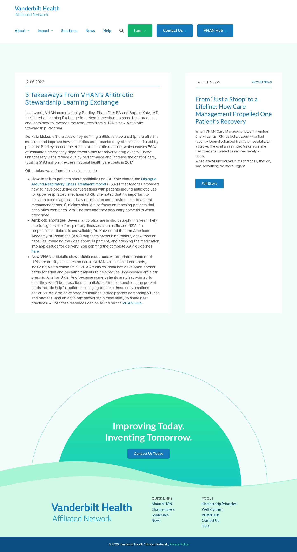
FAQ (205, 526)
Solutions (69, 31)
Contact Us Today (148, 453)
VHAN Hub (215, 30)
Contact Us (175, 30)
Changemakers (163, 509)
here (35, 251)
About (22, 31)
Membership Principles (219, 504)
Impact (45, 31)
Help (107, 31)
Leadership (160, 515)
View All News (262, 82)
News (90, 31)
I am (140, 30)
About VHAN (162, 504)
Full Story (209, 183)
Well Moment (212, 509)
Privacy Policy (179, 544)
